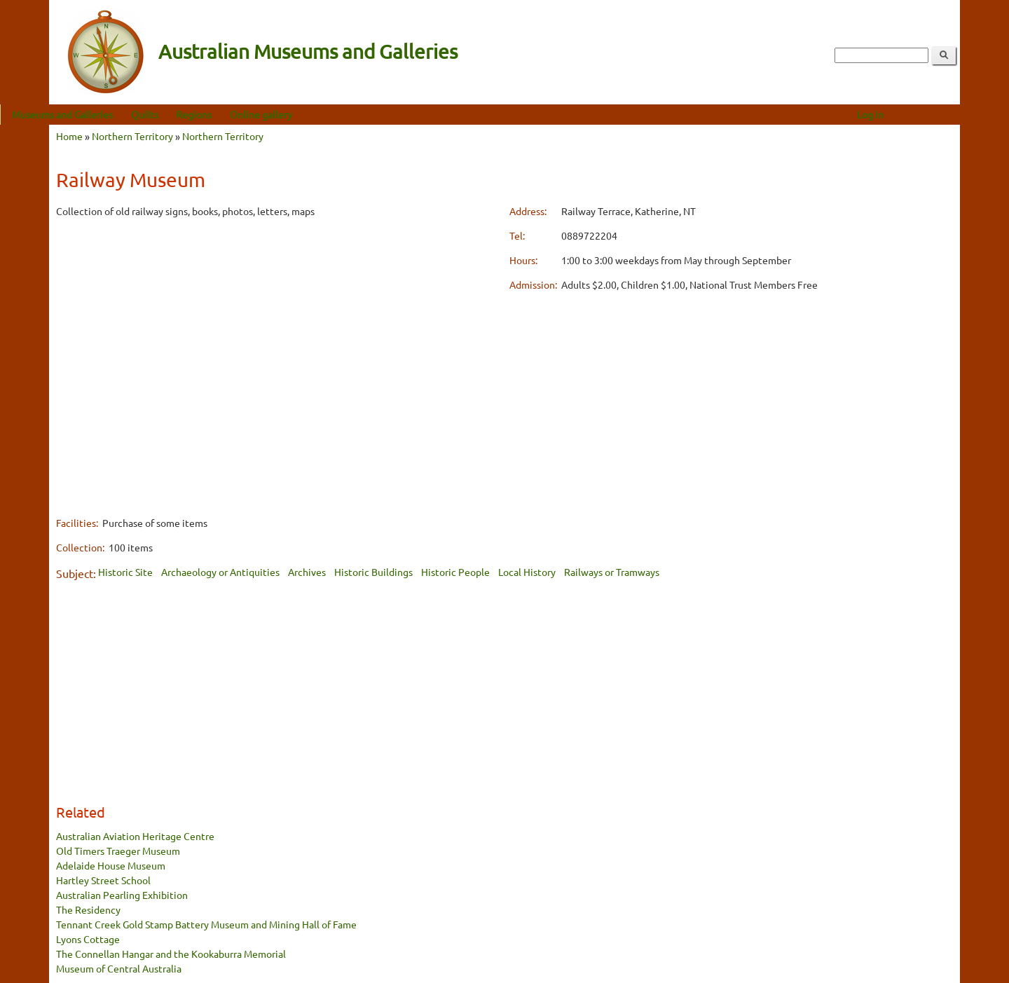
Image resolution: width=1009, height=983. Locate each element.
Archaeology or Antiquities (220, 571)
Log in (919, 114)
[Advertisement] (278, 329)
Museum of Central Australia (118, 968)
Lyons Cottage (88, 939)
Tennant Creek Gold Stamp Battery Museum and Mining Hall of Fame (206, 924)
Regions (243, 114)
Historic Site (125, 571)
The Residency (88, 909)
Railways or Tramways (611, 571)
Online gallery (310, 114)
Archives (307, 571)
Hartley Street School (103, 880)
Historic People (455, 571)
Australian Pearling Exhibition (122, 894)
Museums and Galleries (111, 114)
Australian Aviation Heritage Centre (135, 836)
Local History (527, 571)
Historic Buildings (373, 571)
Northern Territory (132, 136)
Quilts (193, 114)
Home (69, 136)
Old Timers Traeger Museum (118, 850)
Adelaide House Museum (110, 865)
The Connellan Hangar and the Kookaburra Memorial (171, 953)
